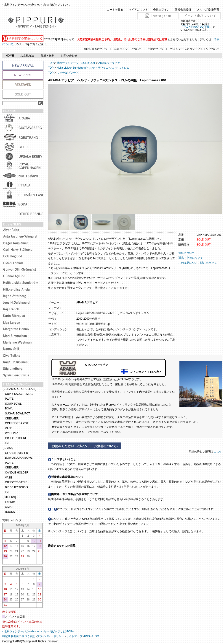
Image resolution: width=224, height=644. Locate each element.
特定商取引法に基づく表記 (18, 636)
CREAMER (12, 418)
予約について (156, 49)
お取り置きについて (95, 49)
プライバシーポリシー (50, 636)
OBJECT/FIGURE (16, 438)
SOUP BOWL (13, 403)
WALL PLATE (13, 433)
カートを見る (115, 9)
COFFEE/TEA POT (17, 423)
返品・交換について (190, 257)
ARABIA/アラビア (109, 63)
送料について (186, 253)
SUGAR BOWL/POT (17, 413)
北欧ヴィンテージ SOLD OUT (76, 63)
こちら (217, 451)
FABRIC (10, 502)
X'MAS (9, 507)
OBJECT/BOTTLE (16, 482)
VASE (8, 428)
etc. (7, 443)
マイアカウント (138, 9)
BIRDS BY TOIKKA (17, 487)
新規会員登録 (183, 9)
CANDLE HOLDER (16, 472)
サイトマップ (74, 636)
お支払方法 (27, 55)
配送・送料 (47, 55)
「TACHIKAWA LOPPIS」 (197, 26)
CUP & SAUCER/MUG (19, 394)
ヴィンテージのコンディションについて (194, 49)
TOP (50, 63)
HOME (10, 55)
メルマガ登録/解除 (208, 9)
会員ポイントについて (127, 49)
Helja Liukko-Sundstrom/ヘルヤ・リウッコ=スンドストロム (93, 67)
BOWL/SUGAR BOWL (18, 457)
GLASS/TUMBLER (16, 453)
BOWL (9, 408)
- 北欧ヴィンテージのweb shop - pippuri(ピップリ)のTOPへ (38, 631)
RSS (87, 636)
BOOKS (10, 512)
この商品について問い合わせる (197, 262)
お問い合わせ (69, 55)
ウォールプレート (68, 72)
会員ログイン (161, 9)
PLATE (9, 398)
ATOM (95, 636)
